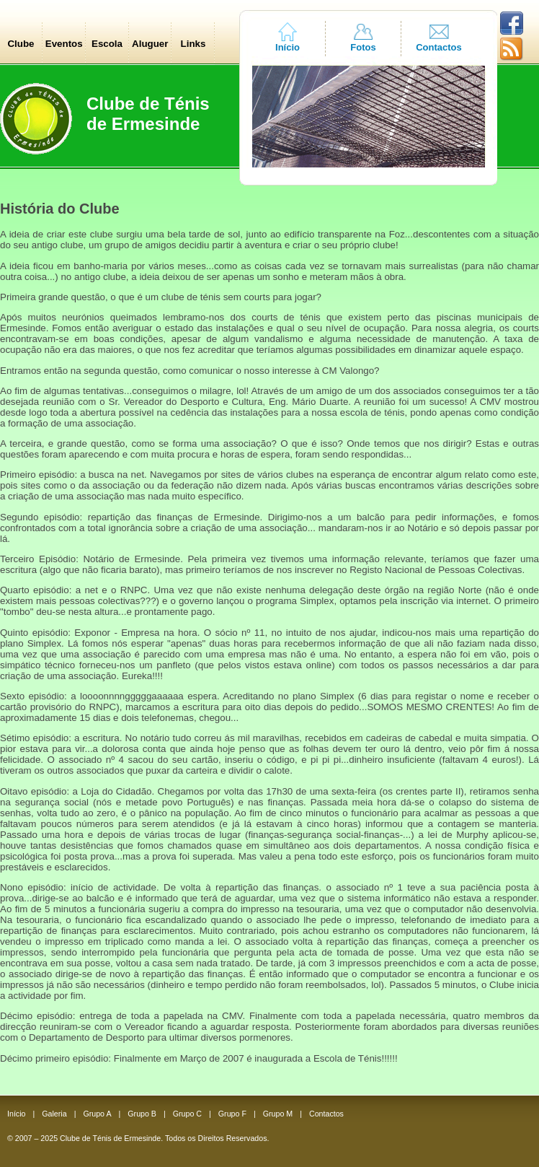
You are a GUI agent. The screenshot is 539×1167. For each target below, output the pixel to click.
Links (193, 43)
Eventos (64, 43)
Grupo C (187, 1113)
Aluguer (150, 43)
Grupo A (97, 1113)
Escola (107, 43)
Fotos (362, 47)
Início (287, 47)
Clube (20, 43)
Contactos (439, 47)
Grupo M (278, 1113)
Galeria (54, 1113)
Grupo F (232, 1113)
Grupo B (142, 1113)
